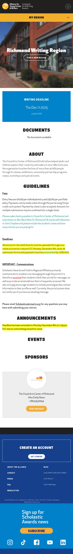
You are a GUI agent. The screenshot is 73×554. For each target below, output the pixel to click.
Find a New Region (36, 58)
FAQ (9, 485)
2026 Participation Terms (55, 473)
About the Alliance (16, 467)
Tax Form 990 (50, 485)
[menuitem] (36, 17)
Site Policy (49, 479)
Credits (49, 500)
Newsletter (13, 491)
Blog (46, 467)
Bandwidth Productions (32, 502)
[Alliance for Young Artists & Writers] (18, 6)
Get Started (36, 457)
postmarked (49, 252)
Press (10, 479)
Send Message (36, 409)
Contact (11, 473)
